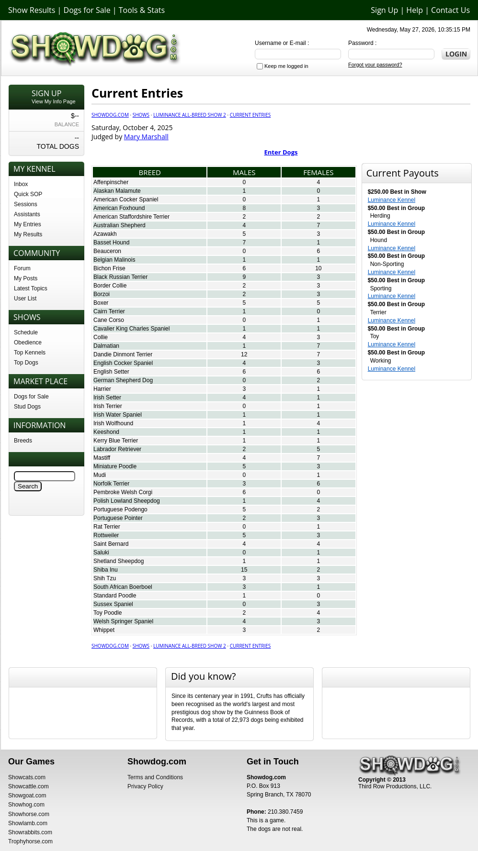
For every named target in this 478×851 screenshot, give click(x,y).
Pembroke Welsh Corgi (122, 492)
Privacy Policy (145, 786)
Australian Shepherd (119, 225)
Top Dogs (26, 362)
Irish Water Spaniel (117, 414)
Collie (100, 337)
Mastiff (101, 457)
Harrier (102, 389)
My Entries (27, 224)
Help (414, 10)
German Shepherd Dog (123, 380)
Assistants (27, 214)
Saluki (101, 552)
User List (25, 298)
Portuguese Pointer (118, 518)
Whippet (103, 630)
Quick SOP (28, 194)
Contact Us (450, 10)
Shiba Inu (105, 569)
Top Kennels (30, 352)
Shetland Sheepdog (118, 561)
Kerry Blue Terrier (115, 440)
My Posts (25, 278)
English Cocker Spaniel (123, 363)
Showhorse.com (28, 814)
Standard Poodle (114, 595)
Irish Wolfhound (113, 423)
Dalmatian (106, 346)
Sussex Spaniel (113, 604)
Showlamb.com (27, 823)
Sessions (25, 204)
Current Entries (250, 114)
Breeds (23, 440)
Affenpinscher (110, 182)
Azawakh (105, 234)
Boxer (100, 302)
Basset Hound (111, 242)
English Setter (111, 371)
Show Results (31, 10)
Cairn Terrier (109, 311)
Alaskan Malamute (117, 191)
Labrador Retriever (117, 449)
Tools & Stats (142, 10)
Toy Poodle (107, 612)
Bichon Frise (109, 268)
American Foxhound (119, 208)
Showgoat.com (27, 795)
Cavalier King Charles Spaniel (131, 328)
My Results (28, 234)
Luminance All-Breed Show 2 (189, 114)
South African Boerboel (122, 587)
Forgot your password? (375, 64)
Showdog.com (110, 114)
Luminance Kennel (391, 200)
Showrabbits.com (30, 832)
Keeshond (106, 432)
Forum (22, 268)
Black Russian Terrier (120, 277)
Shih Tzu (104, 578)
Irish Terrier (107, 406)
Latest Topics (30, 288)
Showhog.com (26, 804)
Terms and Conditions (155, 777)
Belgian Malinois (114, 259)
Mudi (99, 475)
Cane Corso (108, 320)
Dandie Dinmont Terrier (122, 354)
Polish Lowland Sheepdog (126, 500)
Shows (141, 114)
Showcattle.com (28, 786)
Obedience (28, 342)
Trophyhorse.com (30, 841)
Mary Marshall (146, 136)
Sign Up (384, 10)
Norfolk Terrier (111, 483)
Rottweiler (106, 535)
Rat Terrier (106, 526)
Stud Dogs (27, 406)
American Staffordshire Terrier (131, 216)
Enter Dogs (281, 152)
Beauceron (107, 251)
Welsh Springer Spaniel (123, 621)
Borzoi (101, 294)
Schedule (26, 332)
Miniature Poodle (115, 466)
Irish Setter (107, 397)
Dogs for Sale (87, 10)
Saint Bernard (110, 544)
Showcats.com (27, 777)
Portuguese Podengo (120, 509)
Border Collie (109, 285)
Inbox (21, 184)
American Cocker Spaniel (125, 199)
